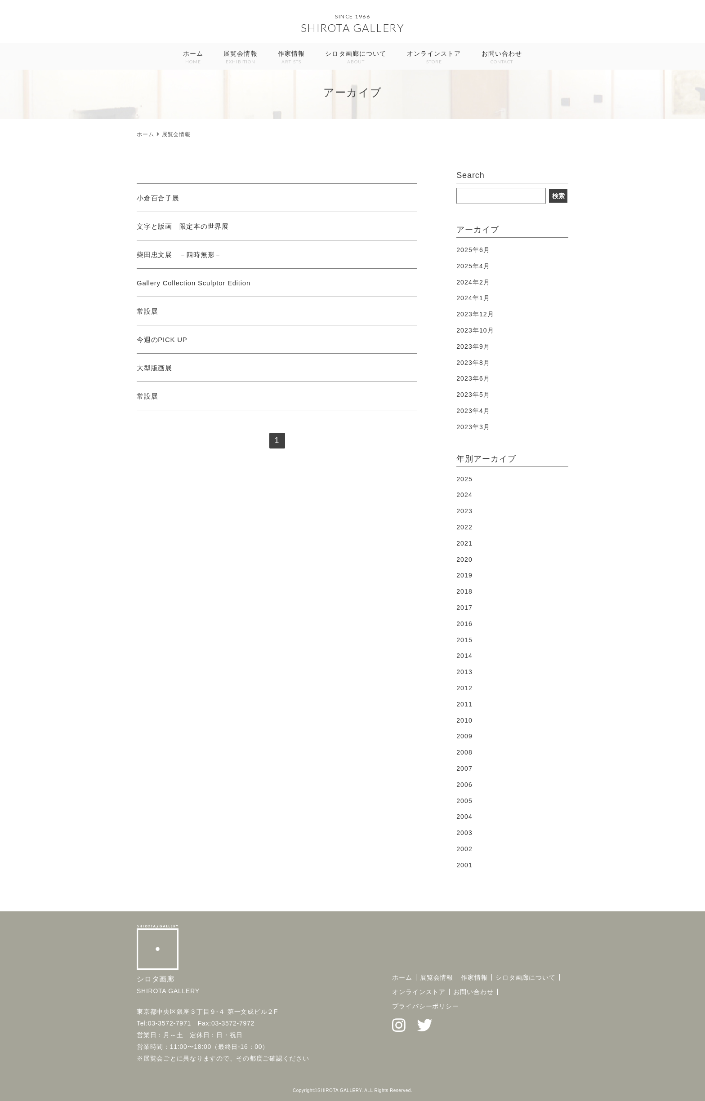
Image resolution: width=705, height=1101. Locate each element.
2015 (464, 640)
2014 (464, 655)
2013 (464, 671)
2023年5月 (473, 394)
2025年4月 (473, 266)
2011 (464, 704)
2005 (464, 800)
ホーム (193, 58)
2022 (464, 527)
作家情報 (291, 58)
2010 (464, 720)
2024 (464, 494)
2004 (464, 816)
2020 (464, 559)
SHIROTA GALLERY (353, 27)
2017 (464, 607)
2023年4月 (473, 410)
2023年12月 (475, 314)
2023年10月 (475, 330)
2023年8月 (473, 362)
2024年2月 (473, 282)
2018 (464, 591)
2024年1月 (473, 298)
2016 (464, 623)
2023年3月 (473, 427)
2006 (464, 784)
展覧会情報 (240, 58)
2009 (464, 736)
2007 (464, 768)
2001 (464, 865)
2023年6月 (473, 378)
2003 (464, 832)
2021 (464, 543)
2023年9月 (473, 346)
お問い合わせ (502, 58)
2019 (464, 575)
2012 (464, 688)
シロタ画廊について (355, 58)
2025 (464, 479)
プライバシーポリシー (425, 1006)
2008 (464, 752)
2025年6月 (473, 249)
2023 (464, 511)
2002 (464, 848)
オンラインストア (434, 58)
